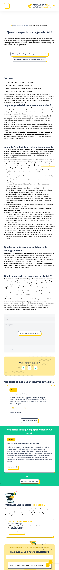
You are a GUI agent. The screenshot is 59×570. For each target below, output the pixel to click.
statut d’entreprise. (48, 166)
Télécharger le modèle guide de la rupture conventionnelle (29, 54)
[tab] (27, 476)
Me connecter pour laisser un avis (29, 333)
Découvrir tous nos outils (29, 420)
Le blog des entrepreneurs (20, 25)
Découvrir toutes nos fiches (29, 481)
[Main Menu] (6, 5)
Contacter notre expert (16, 532)
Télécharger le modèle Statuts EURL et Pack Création (29, 59)
